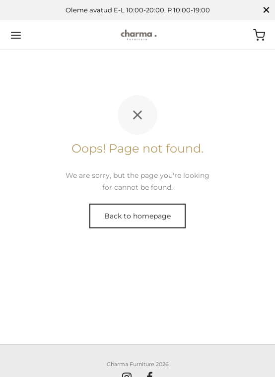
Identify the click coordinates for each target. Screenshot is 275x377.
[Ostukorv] (259, 35)
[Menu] (16, 35)
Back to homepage (137, 216)
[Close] (266, 10)
